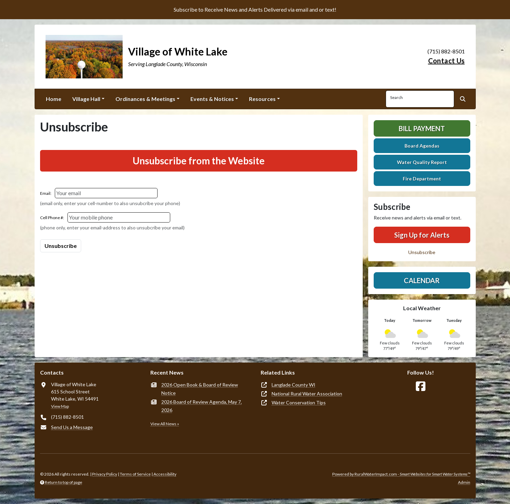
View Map (60, 406)
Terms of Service (135, 474)
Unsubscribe (421, 252)
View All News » (164, 423)
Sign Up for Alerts (421, 235)
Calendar (422, 280)
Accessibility (164, 474)
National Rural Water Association (307, 393)
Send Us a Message (72, 427)
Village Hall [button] (86, 99)
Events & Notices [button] (212, 99)
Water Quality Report (422, 162)
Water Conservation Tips (299, 402)
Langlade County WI (293, 385)
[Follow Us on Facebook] (420, 386)
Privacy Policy (104, 474)
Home (53, 99)
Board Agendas (422, 146)
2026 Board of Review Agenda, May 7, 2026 (201, 406)
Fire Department (422, 178)
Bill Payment (422, 128)
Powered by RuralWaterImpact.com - (401, 474)
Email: (45, 193)
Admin (464, 482)
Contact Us (446, 60)
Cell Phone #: (52, 217)
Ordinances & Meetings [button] (145, 99)
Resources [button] (262, 99)
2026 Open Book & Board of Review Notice (199, 389)
